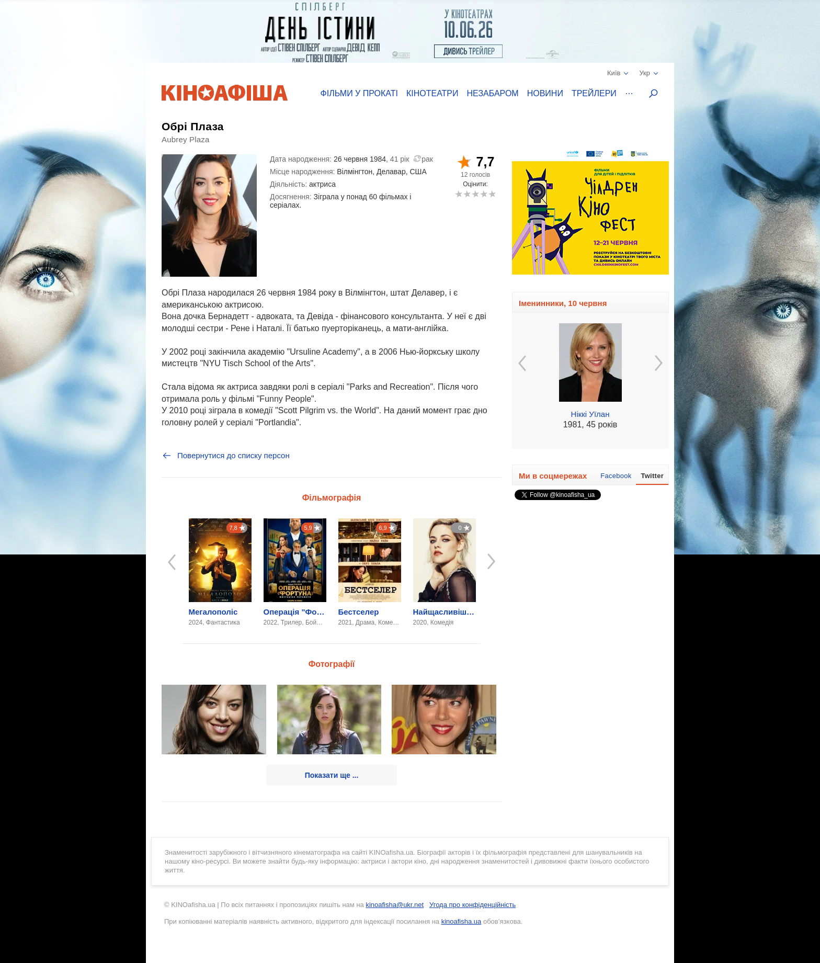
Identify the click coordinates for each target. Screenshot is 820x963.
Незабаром (493, 93)
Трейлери (594, 93)
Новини (545, 93)
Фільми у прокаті (359, 93)
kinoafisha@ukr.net (395, 905)
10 (492, 194)
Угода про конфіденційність (472, 905)
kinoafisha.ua (461, 921)
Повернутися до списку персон (226, 455)
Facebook (615, 476)
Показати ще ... (332, 775)
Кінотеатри (432, 93)
